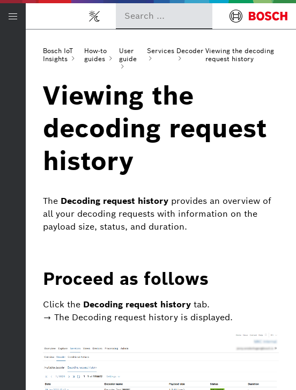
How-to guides (95, 55)
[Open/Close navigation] (13, 16)
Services (160, 51)
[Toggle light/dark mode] (94, 16)
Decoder (189, 51)
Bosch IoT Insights (58, 55)
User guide (128, 55)
